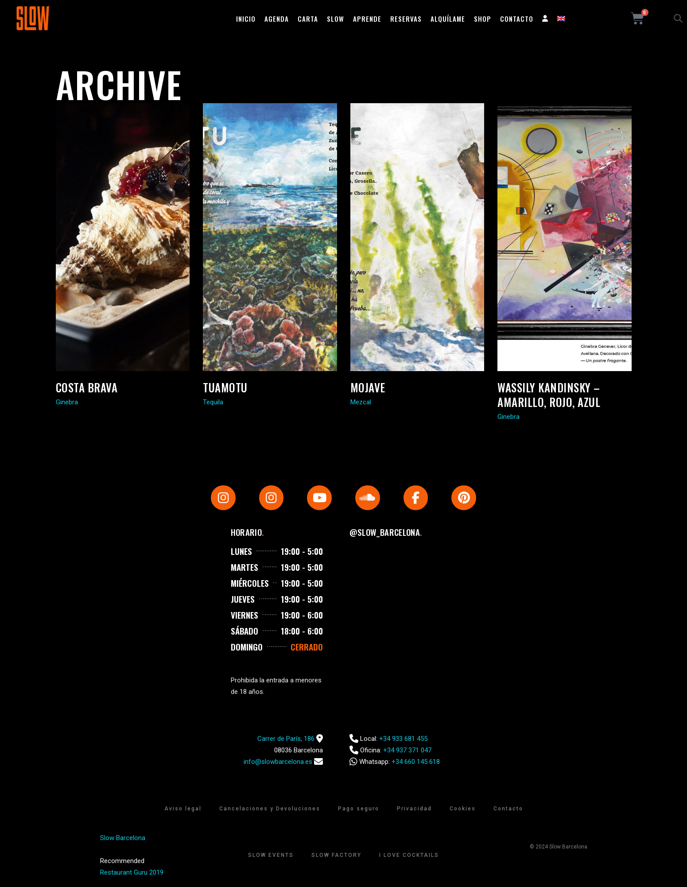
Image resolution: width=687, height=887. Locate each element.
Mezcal (360, 402)
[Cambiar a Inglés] (561, 18)
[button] (678, 18)
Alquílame (448, 18)
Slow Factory (336, 855)
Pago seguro (358, 809)
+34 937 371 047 (407, 750)
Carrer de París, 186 (285, 739)
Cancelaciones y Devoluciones (269, 809)
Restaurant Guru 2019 (131, 872)
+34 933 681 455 (403, 739)
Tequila (213, 402)
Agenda (276, 18)
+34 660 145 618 (416, 762)
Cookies (463, 809)
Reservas (406, 18)
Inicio (246, 18)
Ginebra (67, 402)
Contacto (516, 18)
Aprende (367, 18)
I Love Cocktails (409, 855)
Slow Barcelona (122, 838)
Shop (482, 18)
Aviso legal (183, 809)
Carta (308, 18)
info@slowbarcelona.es (278, 762)
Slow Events (271, 855)
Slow (335, 18)
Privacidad (414, 809)
